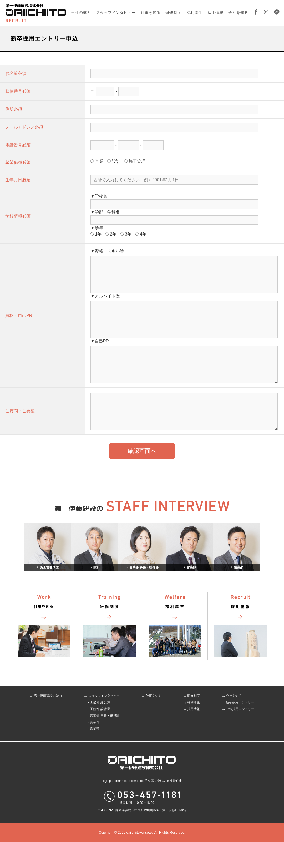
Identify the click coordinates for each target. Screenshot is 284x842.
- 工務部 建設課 (99, 702)
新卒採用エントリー (240, 702)
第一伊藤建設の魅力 (48, 696)
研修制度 (173, 12)
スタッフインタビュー (115, 12)
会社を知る (238, 12)
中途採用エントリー (240, 709)
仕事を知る (150, 12)
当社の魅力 (81, 12)
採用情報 (215, 12)
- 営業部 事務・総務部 (103, 715)
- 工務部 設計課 (99, 709)
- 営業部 (93, 722)
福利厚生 (194, 12)
